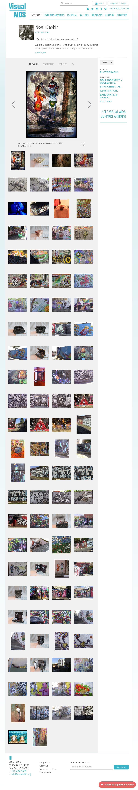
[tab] (34, 65)
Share (104, 62)
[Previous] (13, 104)
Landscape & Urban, (108, 96)
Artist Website (42, 32)
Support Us (45, 762)
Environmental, (110, 86)
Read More (40, 52)
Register (114, 3)
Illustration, (109, 91)
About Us (44, 766)
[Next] (89, 104)
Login (123, 3)
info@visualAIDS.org (21, 774)
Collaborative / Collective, (111, 81)
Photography (109, 72)
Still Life (106, 101)
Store (99, 3)
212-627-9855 (19, 771)
